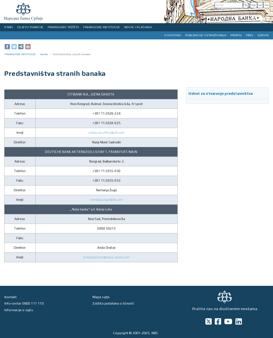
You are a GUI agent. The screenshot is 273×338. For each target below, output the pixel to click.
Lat (260, 5)
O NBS (8, 27)
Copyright (120, 333)
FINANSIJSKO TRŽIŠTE (63, 27)
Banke (44, 54)
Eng (267, 5)
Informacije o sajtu (18, 310)
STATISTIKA (172, 35)
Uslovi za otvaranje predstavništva (221, 93)
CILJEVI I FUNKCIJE (30, 27)
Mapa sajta (100, 297)
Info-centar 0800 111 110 (24, 303)
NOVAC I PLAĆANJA (138, 27)
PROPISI (236, 35)
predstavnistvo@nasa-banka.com (106, 257)
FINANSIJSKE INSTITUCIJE (101, 27)
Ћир (253, 5)
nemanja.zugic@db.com (106, 199)
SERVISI (263, 35)
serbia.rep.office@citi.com (106, 132)
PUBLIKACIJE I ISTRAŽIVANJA (205, 35)
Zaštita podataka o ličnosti (113, 303)
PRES (249, 35)
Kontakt (10, 297)
